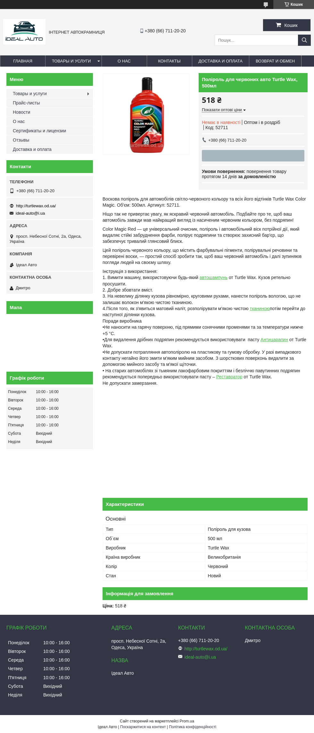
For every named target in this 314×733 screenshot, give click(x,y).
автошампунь (213, 277)
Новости (21, 112)
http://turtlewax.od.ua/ (36, 205)
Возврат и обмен (275, 61)
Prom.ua (187, 721)
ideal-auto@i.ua (30, 213)
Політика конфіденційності (192, 727)
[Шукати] (304, 40)
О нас (124, 61)
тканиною (260, 308)
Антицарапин (274, 339)
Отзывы (21, 140)
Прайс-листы (26, 102)
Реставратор (229, 376)
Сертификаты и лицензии (39, 130)
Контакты (169, 61)
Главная (22, 61)
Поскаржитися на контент (143, 727)
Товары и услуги (71, 61)
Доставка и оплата (221, 61)
